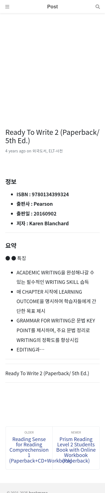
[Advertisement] (52, 65)
